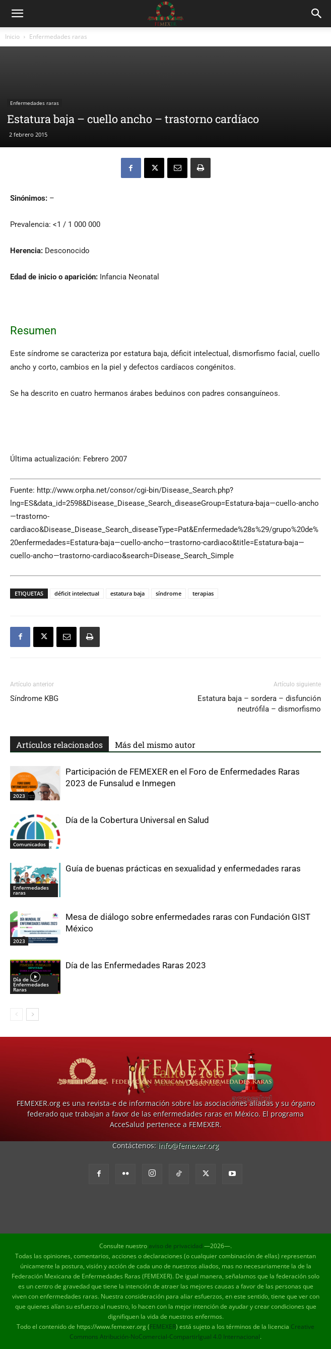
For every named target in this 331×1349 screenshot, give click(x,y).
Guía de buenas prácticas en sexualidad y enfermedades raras (183, 868)
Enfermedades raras (58, 36)
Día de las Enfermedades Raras (31, 984)
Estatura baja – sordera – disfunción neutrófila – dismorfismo (259, 704)
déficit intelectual (76, 593)
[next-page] (32, 1014)
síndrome (168, 593)
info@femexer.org (188, 1145)
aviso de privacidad (176, 1246)
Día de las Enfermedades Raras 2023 (135, 965)
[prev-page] (16, 1014)
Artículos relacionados (59, 744)
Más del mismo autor (155, 744)
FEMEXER (163, 1326)
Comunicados (29, 844)
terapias (203, 593)
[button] (17, 13)
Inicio (12, 36)
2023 (19, 795)
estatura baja (127, 593)
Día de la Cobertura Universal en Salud (137, 820)
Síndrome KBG (34, 698)
